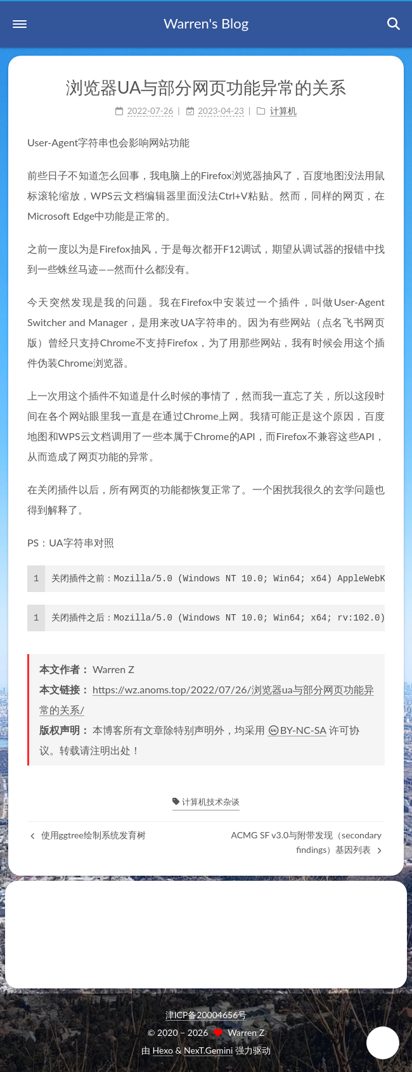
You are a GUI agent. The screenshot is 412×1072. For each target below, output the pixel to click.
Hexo (163, 1050)
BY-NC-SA (296, 730)
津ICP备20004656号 (206, 1014)
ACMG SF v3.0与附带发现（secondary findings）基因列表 (306, 841)
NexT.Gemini (208, 1050)
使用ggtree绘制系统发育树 (88, 834)
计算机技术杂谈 (205, 802)
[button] (19, 24)
